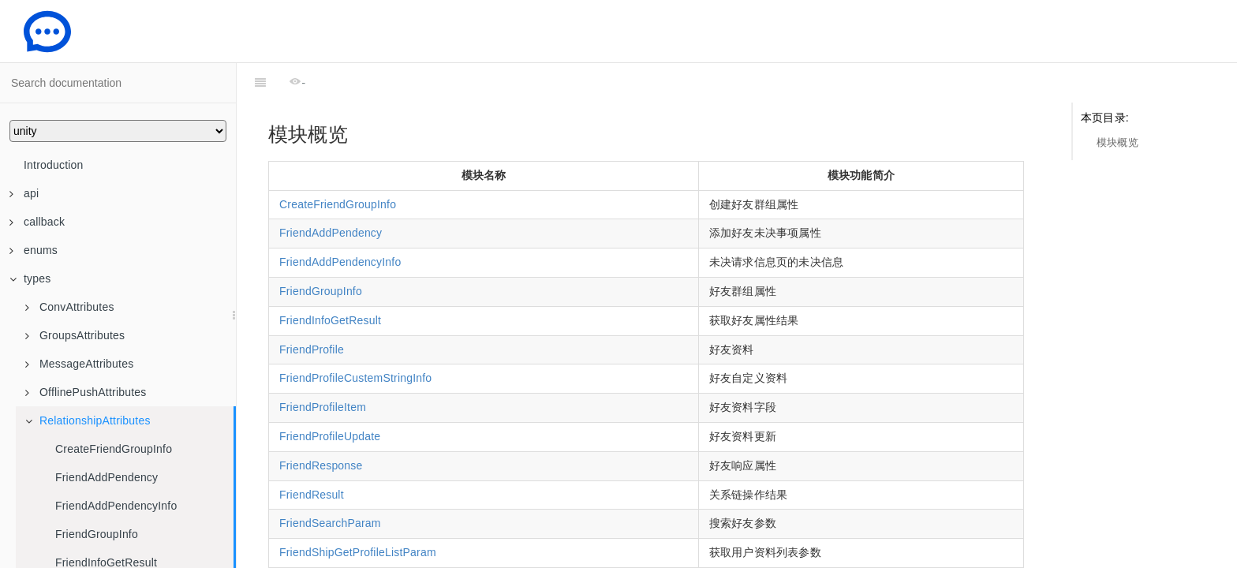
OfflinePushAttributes (85, 392)
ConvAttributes (69, 307)
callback (37, 221)
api (24, 193)
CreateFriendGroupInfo (113, 449)
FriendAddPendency (106, 477)
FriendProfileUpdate (329, 396)
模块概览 (1117, 142)
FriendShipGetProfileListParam (357, 512)
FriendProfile (311, 310)
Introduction (54, 165)
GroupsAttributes (75, 335)
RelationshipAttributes (88, 420)
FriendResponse (321, 426)
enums (33, 250)
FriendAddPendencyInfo (116, 505)
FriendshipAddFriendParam (348, 542)
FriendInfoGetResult (330, 281)
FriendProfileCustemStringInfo (355, 338)
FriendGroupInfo (96, 534)
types (29, 278)
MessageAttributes (79, 363)
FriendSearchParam (330, 483)
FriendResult (311, 455)
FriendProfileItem (322, 367)
